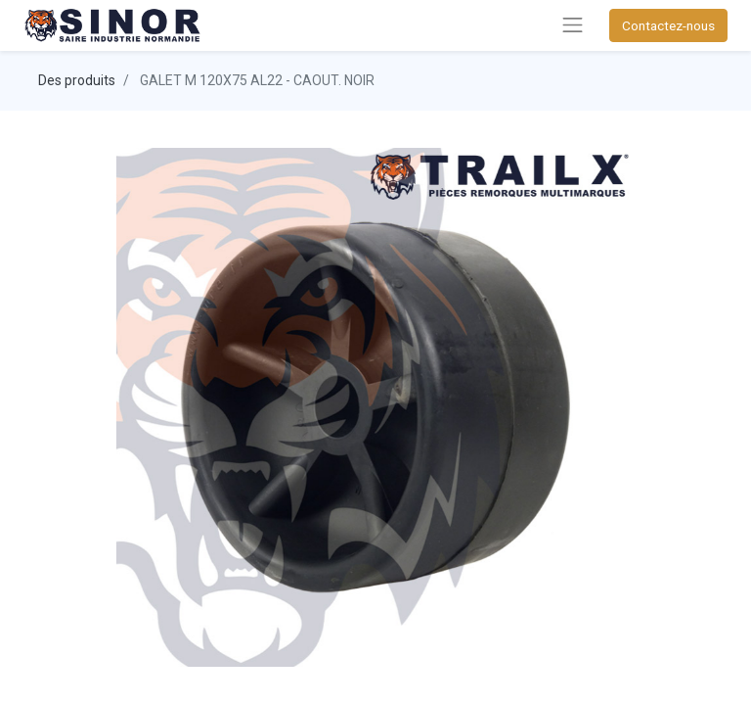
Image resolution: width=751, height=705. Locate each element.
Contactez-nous (668, 25)
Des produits (76, 80)
